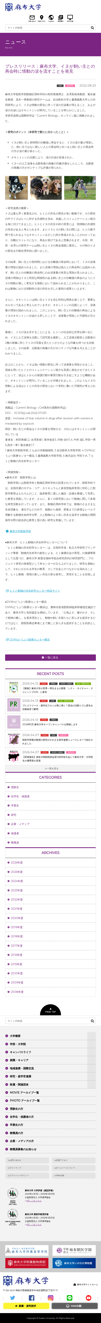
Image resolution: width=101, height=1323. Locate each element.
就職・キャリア (19, 1060)
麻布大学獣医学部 (20, 531)
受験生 (15, 787)
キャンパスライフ (20, 1052)
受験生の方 (16, 1109)
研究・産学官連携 (20, 1076)
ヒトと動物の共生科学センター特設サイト (35, 590)
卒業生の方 (16, 1125)
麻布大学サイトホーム (87, 1284)
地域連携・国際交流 (22, 1068)
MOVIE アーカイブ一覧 (24, 1092)
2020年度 (17, 918)
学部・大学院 (18, 1044)
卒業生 (15, 805)
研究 (13, 815)
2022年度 (17, 899)
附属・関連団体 (19, 1084)
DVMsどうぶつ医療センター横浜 (30, 639)
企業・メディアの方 (22, 1141)
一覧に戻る (51, 657)
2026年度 (17, 862)
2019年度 (17, 927)
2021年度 (16, 908)
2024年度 (17, 881)
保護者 (15, 833)
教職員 (15, 842)
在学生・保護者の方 (22, 1117)
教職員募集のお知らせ (23, 1149)
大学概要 (15, 1036)
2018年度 (17, 936)
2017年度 (17, 945)
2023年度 (17, 890)
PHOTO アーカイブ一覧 (25, 1100)
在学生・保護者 (20, 796)
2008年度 (17, 992)
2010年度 (17, 973)
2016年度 (16, 955)
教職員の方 (16, 1133)
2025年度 (17, 872)
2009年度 (17, 982)
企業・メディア (20, 824)
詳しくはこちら (34, 1200)
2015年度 (16, 964)
